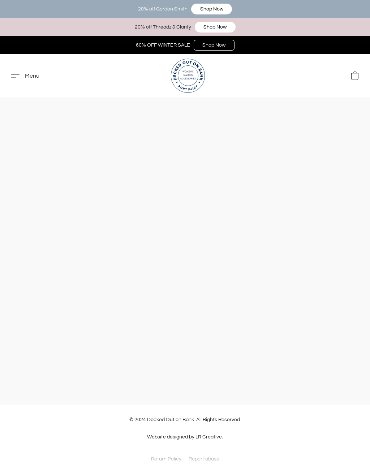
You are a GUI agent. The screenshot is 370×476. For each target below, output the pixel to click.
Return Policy (166, 459)
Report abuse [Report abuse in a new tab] (204, 459)
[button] (211, 9)
